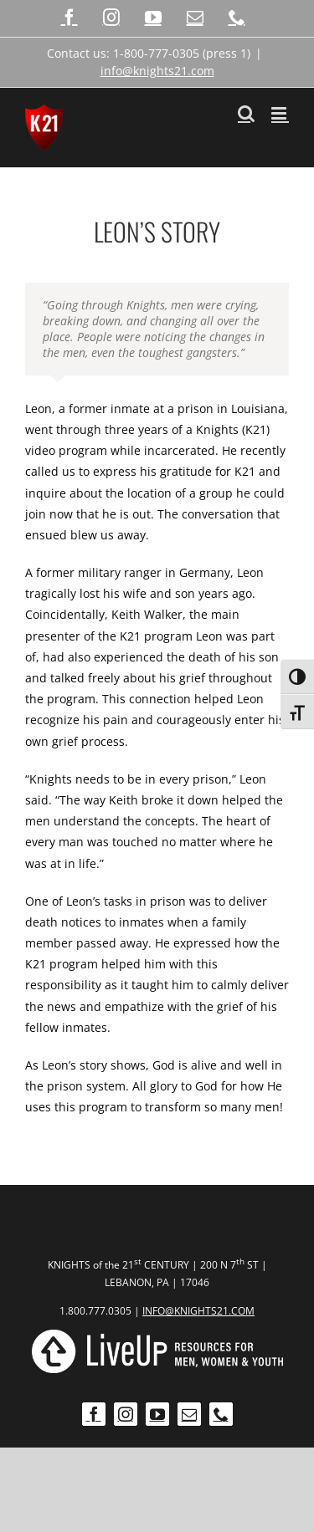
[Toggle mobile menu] (280, 113)
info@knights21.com (157, 71)
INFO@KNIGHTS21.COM (198, 1311)
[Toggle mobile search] (246, 113)
